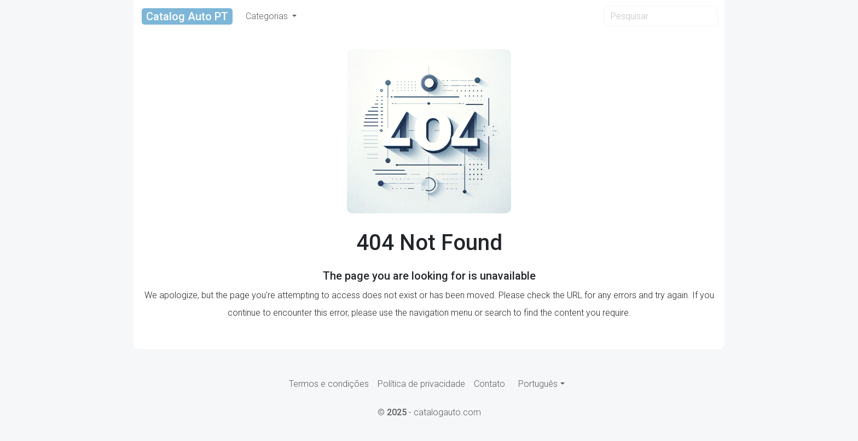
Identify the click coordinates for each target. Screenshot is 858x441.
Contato (489, 384)
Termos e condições (329, 384)
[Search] (661, 16)
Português (538, 384)
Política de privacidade (421, 384)
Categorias (268, 16)
